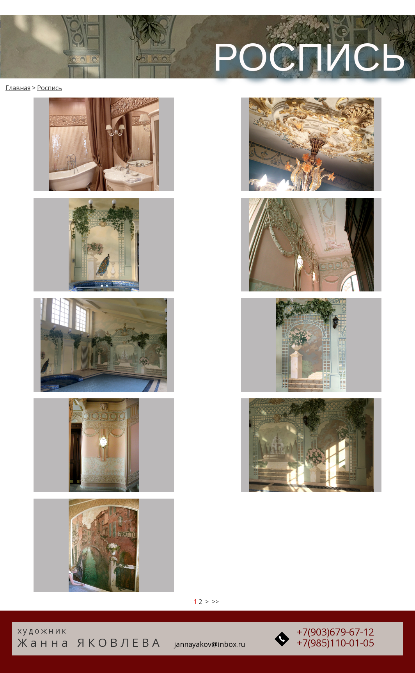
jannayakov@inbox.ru (209, 644)
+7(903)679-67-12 (335, 631)
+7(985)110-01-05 (335, 642)
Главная (17, 87)
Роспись (49, 87)
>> (215, 601)
